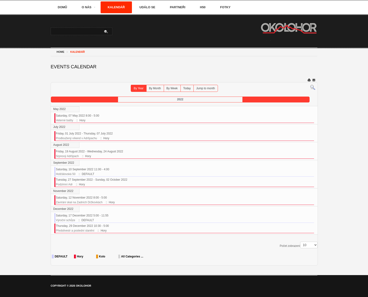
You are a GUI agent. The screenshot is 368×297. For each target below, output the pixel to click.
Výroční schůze (65, 220)
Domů (62, 7)
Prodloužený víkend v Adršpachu (76, 138)
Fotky (225, 7)
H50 (203, 7)
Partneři (177, 7)
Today (187, 88)
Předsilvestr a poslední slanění (75, 230)
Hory (80, 256)
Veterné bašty (64, 120)
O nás (86, 7)
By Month (155, 88)
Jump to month (205, 88)
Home (60, 51)
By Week (172, 88)
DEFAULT (61, 256)
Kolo (102, 256)
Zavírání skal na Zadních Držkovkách (79, 202)
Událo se (147, 7)
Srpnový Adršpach (67, 156)
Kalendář (116, 7)
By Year (138, 88)
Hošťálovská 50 (65, 174)
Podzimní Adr (64, 184)
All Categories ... (132, 256)
